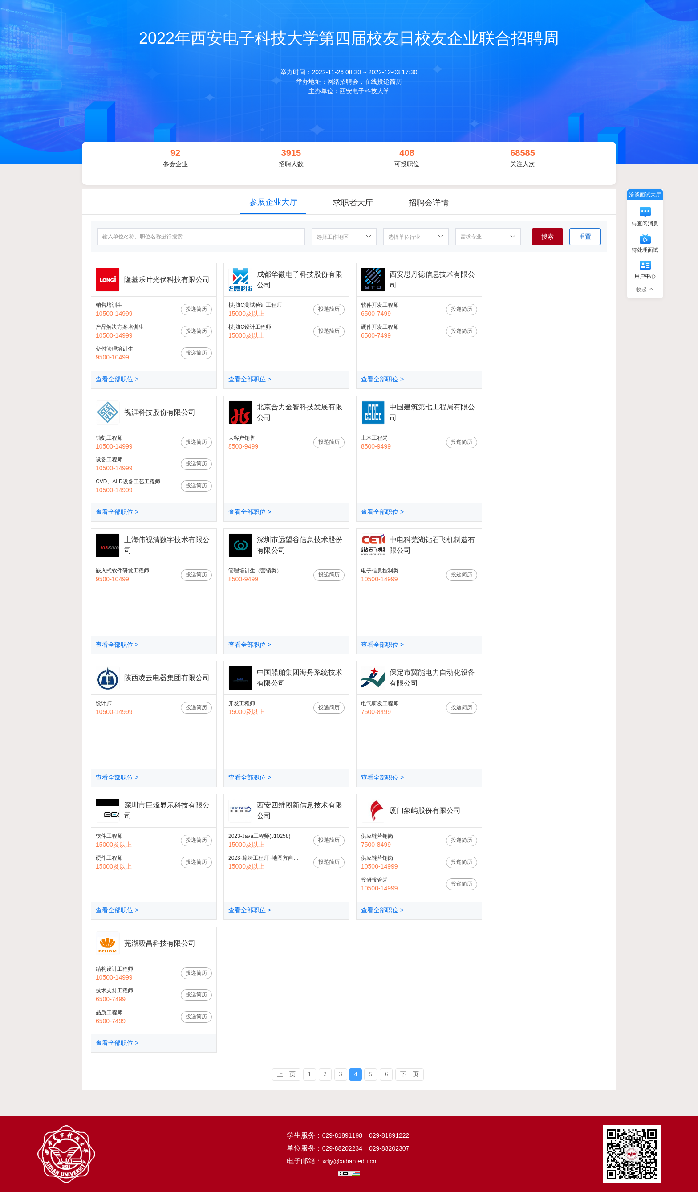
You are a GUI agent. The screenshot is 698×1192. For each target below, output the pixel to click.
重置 (585, 236)
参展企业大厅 (273, 202)
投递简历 (196, 309)
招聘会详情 (429, 202)
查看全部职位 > (117, 379)
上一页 (286, 1074)
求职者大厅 (353, 202)
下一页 (409, 1074)
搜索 (547, 236)
